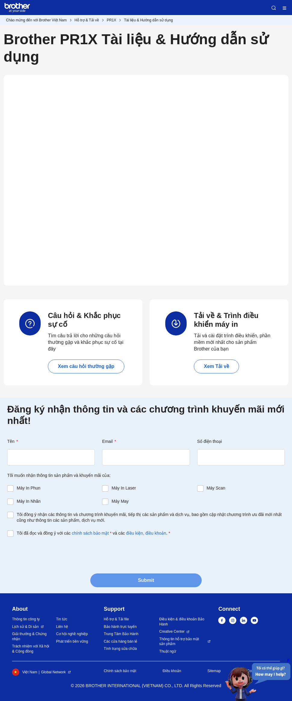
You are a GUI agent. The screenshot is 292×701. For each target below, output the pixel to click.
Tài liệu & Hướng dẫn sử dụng (148, 20)
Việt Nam (24, 672)
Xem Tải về (216, 366)
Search (274, 8)
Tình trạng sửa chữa (120, 649)
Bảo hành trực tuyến (120, 627)
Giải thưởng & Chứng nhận (29, 636)
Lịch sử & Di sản (25, 627)
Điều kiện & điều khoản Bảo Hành (181, 621)
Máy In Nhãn (29, 501)
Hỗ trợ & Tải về (87, 20)
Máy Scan (216, 488)
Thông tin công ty (26, 619)
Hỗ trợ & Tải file (116, 619)
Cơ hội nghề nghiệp (72, 634)
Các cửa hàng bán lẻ (121, 641)
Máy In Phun (29, 488)
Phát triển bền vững (72, 641)
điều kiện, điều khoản (146, 533)
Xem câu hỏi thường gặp (86, 366)
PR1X (111, 20)
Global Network (53, 672)
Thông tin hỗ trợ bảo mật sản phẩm (179, 641)
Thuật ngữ (167, 651)
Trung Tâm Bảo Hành (121, 634)
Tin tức (61, 619)
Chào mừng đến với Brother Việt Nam (36, 20)
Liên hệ (62, 627)
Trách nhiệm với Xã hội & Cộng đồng (30, 648)
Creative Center (172, 631)
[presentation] (53, 554)
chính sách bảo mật (90, 533)
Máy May (120, 501)
